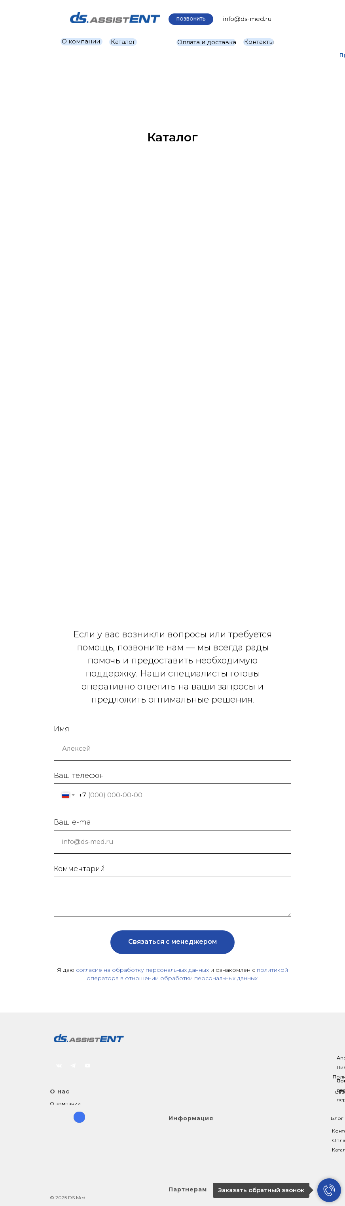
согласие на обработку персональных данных (142, 969)
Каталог (123, 41)
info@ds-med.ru (247, 19)
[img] (115, 17)
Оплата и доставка (206, 42)
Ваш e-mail (74, 822)
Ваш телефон (79, 775)
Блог (337, 1118)
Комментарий (79, 868)
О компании (81, 41)
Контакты (259, 41)
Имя (61, 729)
